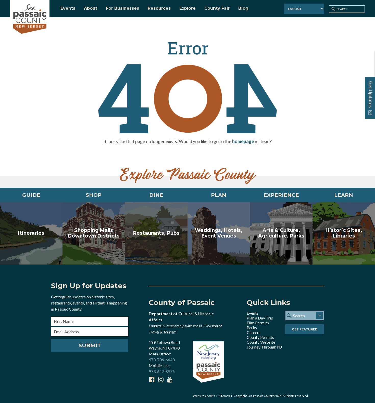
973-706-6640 (162, 359)
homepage (243, 141)
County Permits (260, 337)
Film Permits (258, 322)
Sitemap (224, 396)
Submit (90, 345)
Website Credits (204, 396)
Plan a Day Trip (260, 317)
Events (252, 313)
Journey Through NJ (264, 346)
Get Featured (305, 329)
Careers (253, 332)
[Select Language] (304, 9)
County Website (261, 342)
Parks (252, 327)
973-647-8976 (162, 371)
